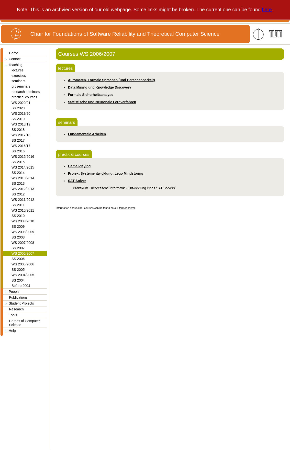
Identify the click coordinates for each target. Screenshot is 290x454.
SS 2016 (18, 151)
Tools (13, 315)
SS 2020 (18, 108)
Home (13, 53)
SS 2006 (18, 259)
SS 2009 (18, 226)
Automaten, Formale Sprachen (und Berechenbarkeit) (111, 80)
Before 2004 (20, 286)
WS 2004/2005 (22, 275)
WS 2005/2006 (22, 264)
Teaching (12, 65)
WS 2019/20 (20, 113)
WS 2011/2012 (22, 200)
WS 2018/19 (20, 124)
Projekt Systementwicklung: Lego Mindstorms (105, 173)
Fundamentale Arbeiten (87, 134)
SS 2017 (18, 140)
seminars (18, 81)
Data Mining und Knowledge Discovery (99, 87)
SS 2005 (18, 270)
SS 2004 (18, 280)
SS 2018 (18, 130)
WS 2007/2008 (22, 243)
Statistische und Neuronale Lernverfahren (102, 102)
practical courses (24, 97)
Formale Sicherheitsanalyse (90, 95)
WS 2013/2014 (22, 178)
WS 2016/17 (20, 146)
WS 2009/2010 (22, 221)
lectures (17, 70)
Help (9, 331)
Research (16, 309)
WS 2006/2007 (22, 253)
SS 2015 (18, 162)
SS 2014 (18, 173)
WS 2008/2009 (22, 232)
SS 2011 (18, 205)
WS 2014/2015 (22, 167)
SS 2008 (18, 237)
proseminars (20, 86)
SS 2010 (18, 216)
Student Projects (18, 303)
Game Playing (79, 166)
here (267, 9)
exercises (18, 76)
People (11, 292)
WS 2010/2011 (22, 210)
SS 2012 (18, 194)
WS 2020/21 (20, 103)
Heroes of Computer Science (24, 323)
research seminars (25, 92)
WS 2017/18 (20, 135)
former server (127, 207)
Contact (12, 59)
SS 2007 (18, 248)
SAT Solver (77, 181)
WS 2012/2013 (22, 189)
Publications (18, 297)
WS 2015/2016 (22, 157)
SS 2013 (18, 183)
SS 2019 (18, 119)
